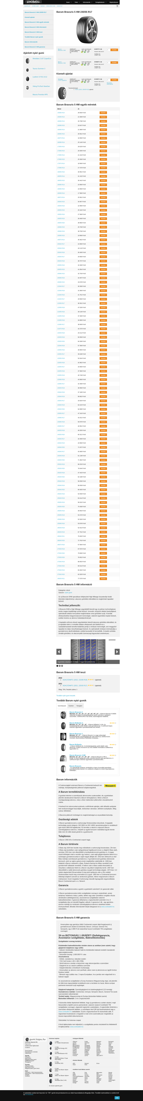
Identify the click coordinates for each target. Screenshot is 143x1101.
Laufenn (87, 1054)
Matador (99, 1041)
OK (117, 1098)
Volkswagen (111, 1080)
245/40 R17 (61, 439)
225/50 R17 (61, 354)
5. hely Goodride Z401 (59, 1062)
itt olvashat (29, 1094)
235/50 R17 (61, 413)
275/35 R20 (61, 557)
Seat (98, 1082)
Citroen (75, 1079)
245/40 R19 (61, 443)
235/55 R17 (73, 62)
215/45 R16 (61, 295)
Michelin (99, 1044)
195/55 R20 (61, 223)
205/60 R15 (61, 273)
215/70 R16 (61, 329)
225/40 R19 (61, 345)
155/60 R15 (61, 112)
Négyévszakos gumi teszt (32, 1068)
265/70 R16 (61, 544)
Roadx (98, 1049)
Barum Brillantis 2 (76, 723)
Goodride (87, 1045)
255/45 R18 (61, 494)
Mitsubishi (99, 1075)
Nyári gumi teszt (29, 1067)
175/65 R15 (61, 159)
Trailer (110, 1079)
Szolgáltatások (99, 2)
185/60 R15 (61, 189)
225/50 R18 (61, 358)
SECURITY (100, 1055)
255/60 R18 (61, 519)
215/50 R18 (61, 307)
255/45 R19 (61, 498)
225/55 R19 (61, 375)
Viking (110, 1049)
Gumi (68, 2)
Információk (86, 2)
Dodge (74, 1082)
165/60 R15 (61, 125)
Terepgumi (28, 1062)
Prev (58, 651)
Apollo (74, 1043)
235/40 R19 (61, 396)
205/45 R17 (61, 256)
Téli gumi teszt (29, 1066)
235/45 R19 (61, 405)
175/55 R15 (61, 146)
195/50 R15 (61, 210)
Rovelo (98, 1050)
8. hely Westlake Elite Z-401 (61, 1079)
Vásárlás (103, 112)
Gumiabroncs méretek (31, 1052)
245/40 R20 (61, 447)
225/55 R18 (61, 371)
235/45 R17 (61, 400)
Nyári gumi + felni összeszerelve (34, 1073)
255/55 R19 (61, 515)
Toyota (110, 1077)
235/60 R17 (61, 417)
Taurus (110, 1043)
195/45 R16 (61, 206)
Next (117, 651)
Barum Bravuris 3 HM (78, 755)
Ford (86, 1073)
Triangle (110, 1046)
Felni (76, 2)
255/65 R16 (61, 523)
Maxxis (98, 1043)
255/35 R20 (61, 477)
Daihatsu (75, 1081)
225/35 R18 (61, 333)
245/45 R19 (61, 455)
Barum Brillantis (76, 744)
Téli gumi (27, 1057)
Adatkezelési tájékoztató (32, 1045)
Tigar (109, 1044)
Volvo (110, 1081)
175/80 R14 (61, 168)
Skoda (110, 1072)
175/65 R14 (61, 155)
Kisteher (71, 706)
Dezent (87, 1063)
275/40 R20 (61, 566)
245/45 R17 (61, 451)
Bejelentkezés (114, 2)
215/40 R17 (61, 286)
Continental (76, 1048)
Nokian (98, 1046)
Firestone (75, 1054)
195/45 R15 (61, 201)
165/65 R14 (61, 129)
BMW (74, 1075)
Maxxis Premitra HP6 (40, 94)
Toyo (109, 1045)
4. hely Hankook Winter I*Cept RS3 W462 (61, 1058)
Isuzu (86, 1077)
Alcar (74, 1064)
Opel (98, 1077)
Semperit (111, 1041)
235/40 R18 (61, 392)
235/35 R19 (61, 388)
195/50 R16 (61, 214)
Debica (75, 1050)
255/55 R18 (61, 511)
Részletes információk (110, 83)
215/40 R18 (61, 290)
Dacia (74, 1080)
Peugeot (99, 1079)
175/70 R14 (61, 163)
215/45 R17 (61, 299)
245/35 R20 (61, 434)
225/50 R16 (61, 350)
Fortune (75, 1055)
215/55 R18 (61, 316)
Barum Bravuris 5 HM (62, 49)
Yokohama (111, 1053)
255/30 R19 (61, 464)
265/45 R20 (61, 540)
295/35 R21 (61, 578)
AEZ (74, 1063)
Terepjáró (79, 706)
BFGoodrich (76, 1045)
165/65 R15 (61, 134)
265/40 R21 (61, 536)
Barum (74, 1044)
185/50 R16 (61, 172)
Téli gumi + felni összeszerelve (33, 1072)
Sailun (98, 1053)
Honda (86, 1075)
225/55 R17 (61, 367)
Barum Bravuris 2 (76, 734)
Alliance (75, 1041)
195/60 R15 (61, 227)
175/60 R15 (61, 151)
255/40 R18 (61, 481)
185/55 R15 (61, 180)
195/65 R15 (61, 235)
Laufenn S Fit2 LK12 (40, 77)
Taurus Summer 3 (39, 68)
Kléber (86, 1052)
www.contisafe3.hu (107, 907)
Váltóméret (28, 1053)
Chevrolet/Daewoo (78, 1076)
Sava (98, 1054)
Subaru (110, 1075)
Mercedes (99, 1072)
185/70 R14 (61, 197)
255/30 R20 (61, 468)
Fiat (86, 1072)
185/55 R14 (61, 176)
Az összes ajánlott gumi (55, 1085)
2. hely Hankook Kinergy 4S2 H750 (61, 1048)
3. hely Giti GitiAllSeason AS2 (61, 1052)
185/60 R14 (61, 184)
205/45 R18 (61, 261)
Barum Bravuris (75, 766)
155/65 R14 (61, 117)
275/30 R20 (61, 553)
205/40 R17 (61, 244)
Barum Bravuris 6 (76, 712)
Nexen (98, 1045)
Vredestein (111, 1050)
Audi (74, 1073)
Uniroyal (110, 1048)
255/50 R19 (61, 502)
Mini (98, 1073)
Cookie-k (27, 1047)
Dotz (86, 1064)
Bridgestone (76, 1046)
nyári (83, 49)
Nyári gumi (28, 1058)
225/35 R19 (61, 337)
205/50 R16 (61, 265)
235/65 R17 (61, 426)
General (87, 1043)
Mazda (86, 1082)
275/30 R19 (61, 549)
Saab (98, 1081)
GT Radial (87, 1048)
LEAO (86, 1055)
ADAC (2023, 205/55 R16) (82, 89)
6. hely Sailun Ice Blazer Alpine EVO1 (61, 1070)
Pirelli (98, 1048)
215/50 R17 (61, 303)
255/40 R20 (61, 489)
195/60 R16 (61, 231)
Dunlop (75, 1052)
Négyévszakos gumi (30, 1059)
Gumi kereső (28, 1050)
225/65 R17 (61, 384)
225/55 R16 (61, 362)
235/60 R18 (61, 422)
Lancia (86, 1081)
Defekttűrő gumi (29, 1060)
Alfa (74, 1072)
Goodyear (87, 1046)
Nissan (98, 1076)
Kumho (87, 1053)
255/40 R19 (61, 485)
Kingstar (87, 1050)
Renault (99, 1080)
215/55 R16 (61, 312)
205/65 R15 (61, 282)
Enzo (98, 1063)
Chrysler (75, 1077)
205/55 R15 (61, 269)
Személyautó (62, 706)
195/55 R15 (61, 218)
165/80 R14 (61, 142)
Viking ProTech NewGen (41, 86)
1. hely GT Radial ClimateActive (62, 1042)
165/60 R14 (61, 121)
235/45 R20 (61, 409)
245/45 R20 (61, 460)
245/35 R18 (61, 430)
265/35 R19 (61, 532)
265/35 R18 (61, 528)
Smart (110, 1073)
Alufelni (27, 1074)
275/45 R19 (61, 570)
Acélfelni (27, 1076)
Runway (99, 1052)
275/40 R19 (61, 561)
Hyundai (87, 1076)
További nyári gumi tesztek (65, 695)
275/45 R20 (61, 574)
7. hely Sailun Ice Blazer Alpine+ (62, 1074)
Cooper (75, 1049)
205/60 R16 (61, 278)
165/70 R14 (61, 138)
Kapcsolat (28, 1044)
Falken (74, 1053)
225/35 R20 (61, 341)
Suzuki (110, 1076)
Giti (85, 1044)
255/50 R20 (61, 506)
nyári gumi (68, 592)
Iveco (86, 1079)
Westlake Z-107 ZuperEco (42, 58)
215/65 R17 (61, 324)
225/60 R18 (61, 379)
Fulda (86, 1041)
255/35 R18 (61, 472)
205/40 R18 (61, 248)
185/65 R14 (61, 193)
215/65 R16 (61, 320)
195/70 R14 (61, 239)
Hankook (87, 1049)
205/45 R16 (61, 252)
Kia (85, 1080)
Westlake (111, 1052)
